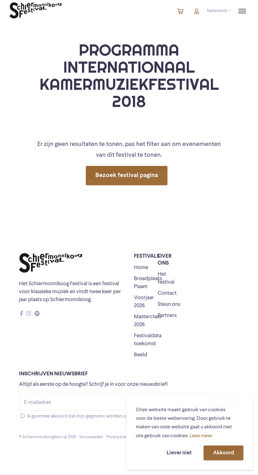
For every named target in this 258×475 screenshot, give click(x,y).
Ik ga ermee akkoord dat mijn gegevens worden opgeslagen (86, 416)
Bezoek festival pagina (126, 175)
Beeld (140, 355)
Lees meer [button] (201, 436)
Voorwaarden (91, 437)
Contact (167, 293)
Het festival (166, 278)
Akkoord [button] (223, 453)
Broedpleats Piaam (148, 282)
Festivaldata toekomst (147, 339)
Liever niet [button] (179, 453)
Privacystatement (122, 437)
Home (141, 267)
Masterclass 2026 (147, 320)
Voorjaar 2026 (144, 301)
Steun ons (169, 304)
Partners (167, 315)
